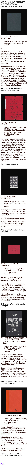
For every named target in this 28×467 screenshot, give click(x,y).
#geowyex (7, 164)
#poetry (9, 90)
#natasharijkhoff (18, 455)
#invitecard (22, 230)
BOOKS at (4, 2)
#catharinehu (4, 455)
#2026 (2, 88)
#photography (4, 231)
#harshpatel (14, 304)
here (9, 301)
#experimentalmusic (19, 381)
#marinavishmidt (18, 88)
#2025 (2, 454)
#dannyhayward (9, 88)
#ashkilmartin (8, 454)
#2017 (2, 381)
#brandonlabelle (16, 454)
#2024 (2, 164)
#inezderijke (21, 304)
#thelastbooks (15, 90)
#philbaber (3, 90)
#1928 (2, 230)
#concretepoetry (9, 381)
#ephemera (8, 230)
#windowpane (4, 306)
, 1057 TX (13, 3)
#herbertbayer (15, 230)
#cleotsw (10, 455)
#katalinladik (4, 383)
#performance (14, 164)
